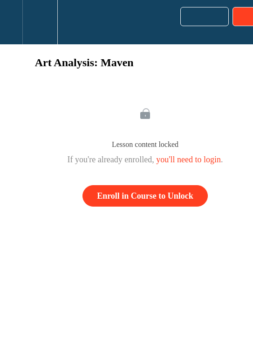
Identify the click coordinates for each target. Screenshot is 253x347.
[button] (11, 22)
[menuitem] (39, 22)
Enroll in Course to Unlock (145, 196)
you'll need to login (188, 159)
